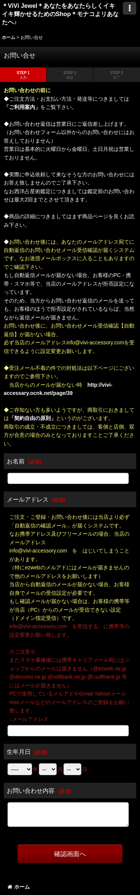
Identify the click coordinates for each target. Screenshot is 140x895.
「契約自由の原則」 (32, 418)
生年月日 (19, 751)
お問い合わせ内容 (31, 790)
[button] (129, 8)
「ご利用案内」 (22, 107)
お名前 (16, 461)
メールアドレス (28, 499)
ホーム (18, 887)
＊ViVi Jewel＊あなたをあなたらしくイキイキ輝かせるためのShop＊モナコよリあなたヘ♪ (60, 13)
